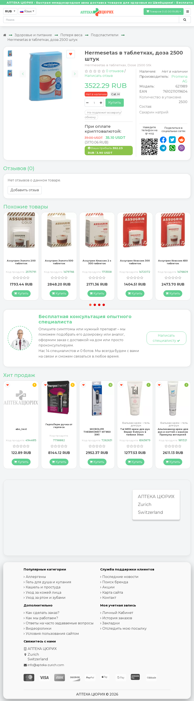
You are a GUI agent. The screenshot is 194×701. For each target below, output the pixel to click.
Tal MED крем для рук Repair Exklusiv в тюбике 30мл (135, 432)
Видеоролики (38, 628)
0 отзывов (115, 71)
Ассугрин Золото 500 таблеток (59, 262)
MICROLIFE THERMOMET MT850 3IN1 (97, 432)
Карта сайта (112, 592)
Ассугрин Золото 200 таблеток (21, 262)
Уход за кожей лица (43, 592)
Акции (108, 587)
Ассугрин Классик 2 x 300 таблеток (97, 262)
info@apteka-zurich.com (46, 665)
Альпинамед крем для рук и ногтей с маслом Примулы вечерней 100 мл (173, 433)
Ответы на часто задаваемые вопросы (60, 623)
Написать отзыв (99, 76)
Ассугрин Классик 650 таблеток (173, 262)
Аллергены (36, 577)
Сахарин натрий (153, 112)
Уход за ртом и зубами (46, 598)
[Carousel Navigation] (49, 70)
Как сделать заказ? (42, 613)
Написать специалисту (166, 338)
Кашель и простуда (43, 587)
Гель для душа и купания (48, 582)
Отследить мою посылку (124, 628)
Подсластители (104, 35)
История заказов (117, 618)
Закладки (111, 623)
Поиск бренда (115, 582)
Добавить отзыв (24, 190)
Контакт (109, 598)
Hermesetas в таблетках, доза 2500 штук (42, 40)
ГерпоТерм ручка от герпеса (59, 426)
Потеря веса (71, 35)
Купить (114, 103)
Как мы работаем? (42, 618)
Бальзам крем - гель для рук (136, 424)
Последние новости (120, 577)
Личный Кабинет (117, 613)
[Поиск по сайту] (185, 19)
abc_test (21, 429)
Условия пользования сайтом (52, 634)
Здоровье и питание (33, 35)
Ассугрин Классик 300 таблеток (135, 262)
